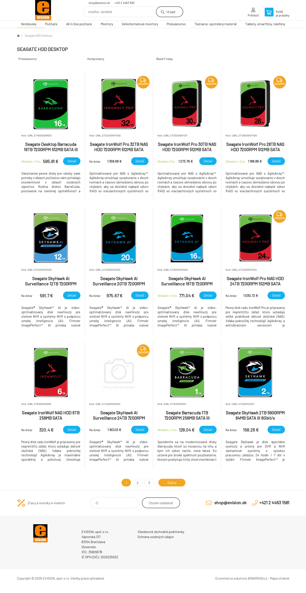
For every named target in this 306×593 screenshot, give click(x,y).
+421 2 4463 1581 (124, 3)
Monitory (107, 24)
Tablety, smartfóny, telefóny (265, 24)
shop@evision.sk (99, 3)
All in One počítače (79, 24)
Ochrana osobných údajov (156, 537)
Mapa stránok (279, 578)
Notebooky (28, 24)
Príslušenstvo (176, 24)
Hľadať (170, 12)
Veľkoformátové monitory (140, 24)
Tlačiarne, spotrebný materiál (215, 24)
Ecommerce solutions (231, 578)
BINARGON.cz (257, 578)
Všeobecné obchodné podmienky (161, 532)
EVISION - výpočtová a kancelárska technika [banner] (43, 10)
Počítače (51, 24)
